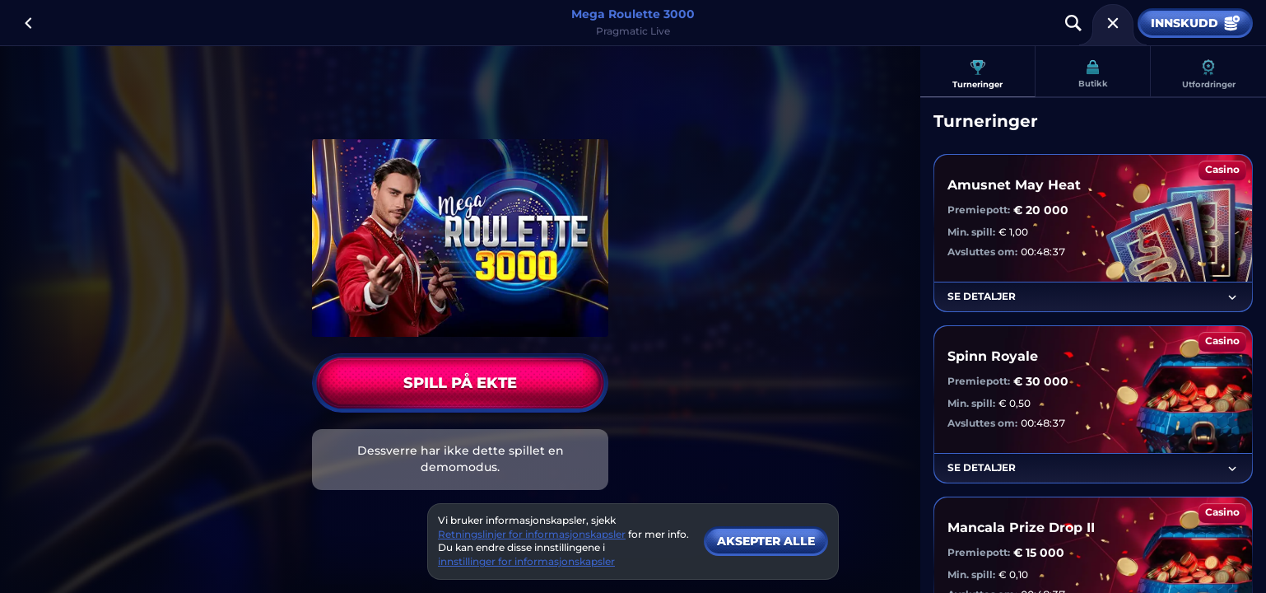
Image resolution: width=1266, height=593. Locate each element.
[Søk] (1073, 23)
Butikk (1093, 74)
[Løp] (1113, 23)
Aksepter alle (766, 541)
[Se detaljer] (1232, 297)
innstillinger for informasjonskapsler (526, 561)
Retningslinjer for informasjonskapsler (532, 534)
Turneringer (977, 74)
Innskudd (1195, 23)
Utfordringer (1209, 74)
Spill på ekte (460, 383)
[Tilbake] (28, 23)
